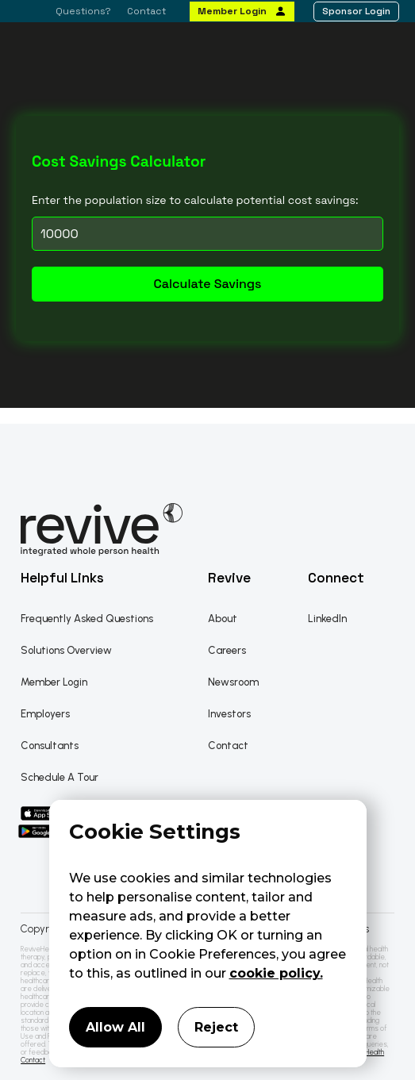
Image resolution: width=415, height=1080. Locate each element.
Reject (216, 1027)
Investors (229, 714)
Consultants (50, 745)
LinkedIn (327, 619)
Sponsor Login (356, 11)
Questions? (83, 11)
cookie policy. (276, 973)
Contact (146, 11)
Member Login (232, 11)
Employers (45, 714)
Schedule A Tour (59, 777)
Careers (227, 650)
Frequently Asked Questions (87, 619)
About (222, 619)
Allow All (115, 1027)
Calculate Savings (208, 283)
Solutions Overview (66, 650)
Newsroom (233, 682)
